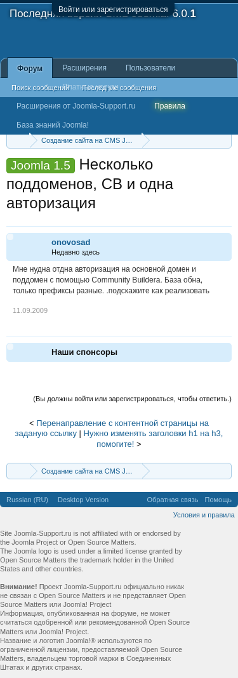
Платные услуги (90, 87)
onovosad (70, 242)
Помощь (218, 499)
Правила (169, 106)
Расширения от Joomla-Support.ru (76, 106)
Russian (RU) (27, 499)
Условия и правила (204, 515)
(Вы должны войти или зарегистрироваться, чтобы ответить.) (132, 398)
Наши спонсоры (84, 352)
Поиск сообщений (40, 87)
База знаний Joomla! (53, 125)
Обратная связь (172, 499)
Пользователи (150, 67)
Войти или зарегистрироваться (113, 9)
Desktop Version (83, 499)
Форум (30, 68)
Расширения (84, 67)
